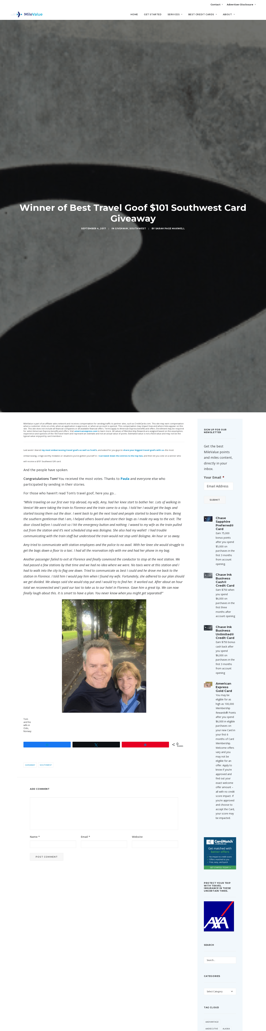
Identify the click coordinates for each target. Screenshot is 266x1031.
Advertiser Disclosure (241, 4)
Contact (217, 4)
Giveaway (121, 205)
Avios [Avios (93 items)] (208, 1017)
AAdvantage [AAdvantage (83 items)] (212, 976)
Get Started (153, 14)
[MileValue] (27, 14)
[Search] (253, 16)
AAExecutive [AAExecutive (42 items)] (211, 982)
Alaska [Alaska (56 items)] (226, 982)
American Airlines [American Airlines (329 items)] (214, 996)
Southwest (137, 205)
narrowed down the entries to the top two (121, 410)
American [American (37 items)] (210, 989)
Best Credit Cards (202, 14)
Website (137, 791)
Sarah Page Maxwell (170, 205)
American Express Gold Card (224, 641)
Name (35, 791)
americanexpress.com (85, 385)
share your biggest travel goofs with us (143, 404)
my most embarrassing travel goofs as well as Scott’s (69, 404)
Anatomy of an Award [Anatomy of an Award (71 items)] (217, 1010)
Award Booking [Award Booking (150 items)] (224, 1017)
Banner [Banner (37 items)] (209, 1024)
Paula (124, 433)
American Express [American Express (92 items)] (214, 1003)
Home (134, 14)
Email (85, 791)
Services (175, 14)
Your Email (214, 432)
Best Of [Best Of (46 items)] (222, 1024)
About (229, 14)
